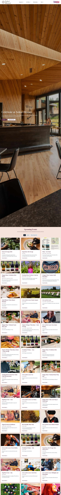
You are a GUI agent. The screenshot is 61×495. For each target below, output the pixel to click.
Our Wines (28, 2)
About (42, 2)
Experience (21, 2)
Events (4, 119)
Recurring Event (34, 235)
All (24, 235)
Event (28, 235)
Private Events (11, 119)
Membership (35, 2)
